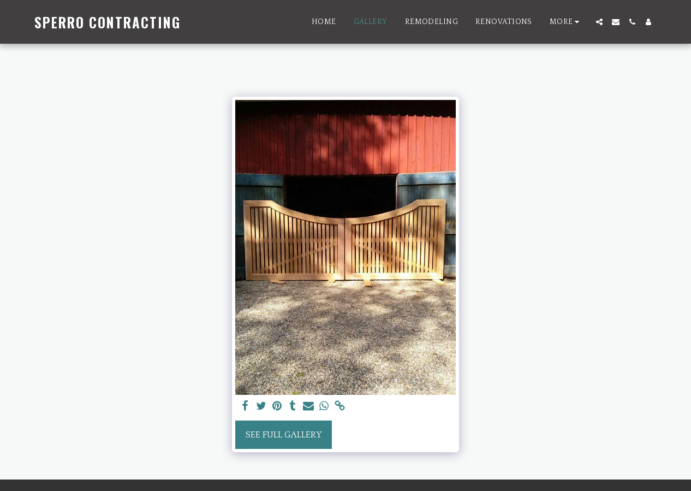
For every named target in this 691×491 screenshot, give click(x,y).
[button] (599, 22)
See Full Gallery (283, 435)
